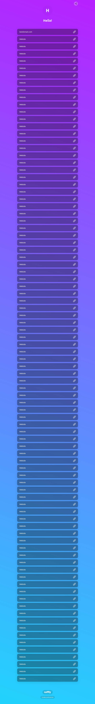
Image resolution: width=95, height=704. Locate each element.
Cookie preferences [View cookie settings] (47, 697)
